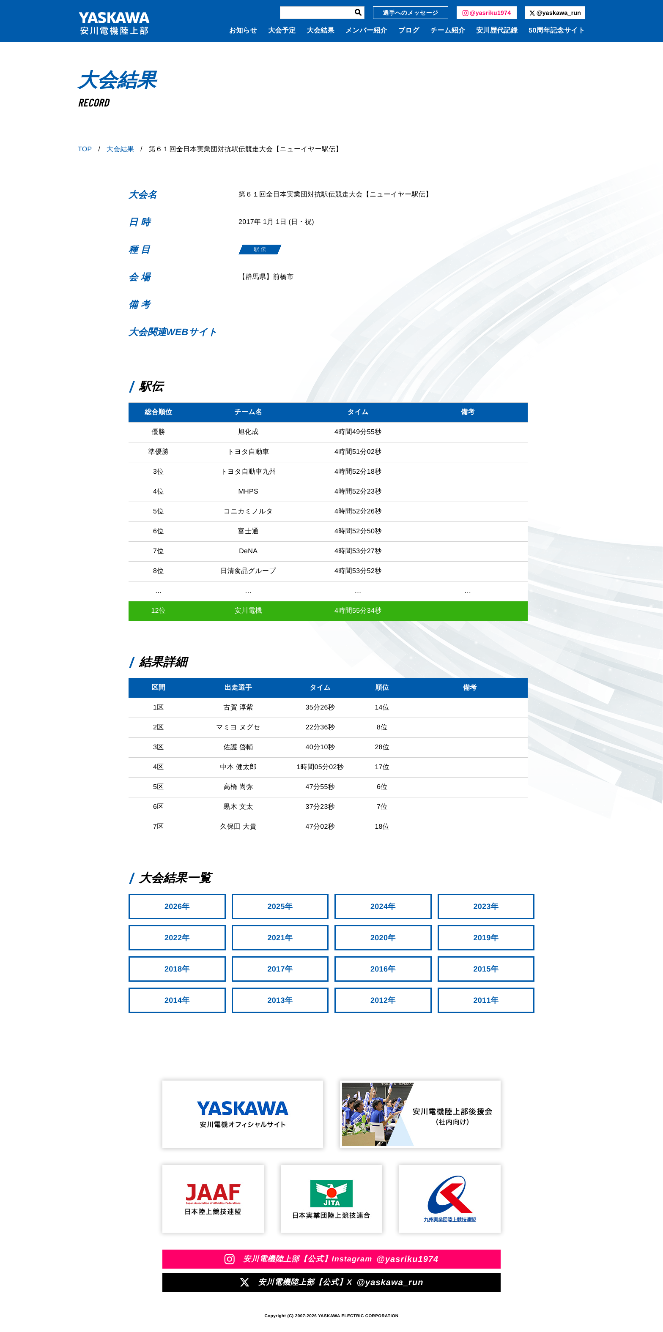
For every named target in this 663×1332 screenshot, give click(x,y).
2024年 (383, 906)
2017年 (280, 969)
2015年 (486, 969)
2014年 (177, 1000)
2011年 (486, 1000)
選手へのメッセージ (410, 12)
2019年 (486, 937)
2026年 (177, 906)
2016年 (383, 969)
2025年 (280, 906)
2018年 (177, 969)
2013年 (280, 1000)
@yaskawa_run (555, 12)
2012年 (383, 1000)
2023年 (486, 906)
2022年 (177, 937)
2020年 (383, 937)
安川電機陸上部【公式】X (331, 1282)
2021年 (280, 937)
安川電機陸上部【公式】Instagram (332, 1259)
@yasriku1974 (487, 12)
